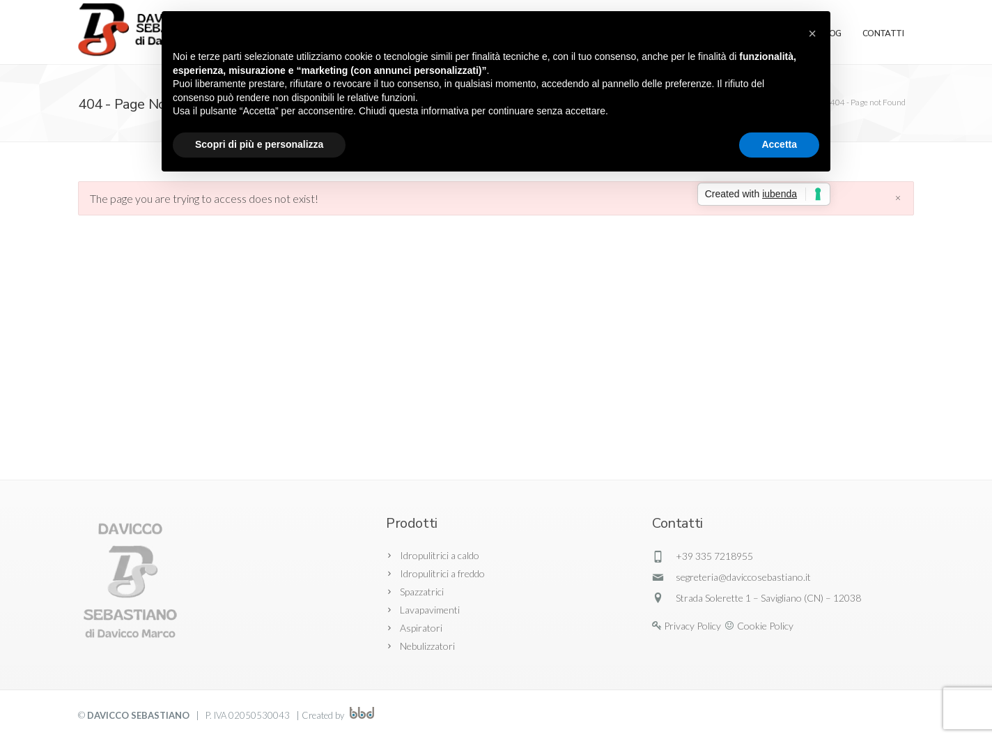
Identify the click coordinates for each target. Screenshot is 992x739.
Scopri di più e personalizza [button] (259, 144)
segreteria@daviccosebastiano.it (743, 577)
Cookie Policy (765, 626)
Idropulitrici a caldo (439, 555)
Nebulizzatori (427, 646)
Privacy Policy (692, 626)
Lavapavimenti (430, 610)
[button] (812, 33)
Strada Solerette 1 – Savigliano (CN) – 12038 (768, 598)
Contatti (883, 33)
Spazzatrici (422, 591)
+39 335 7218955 (714, 556)
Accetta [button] (779, 144)
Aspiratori (421, 628)
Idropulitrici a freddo (442, 573)
